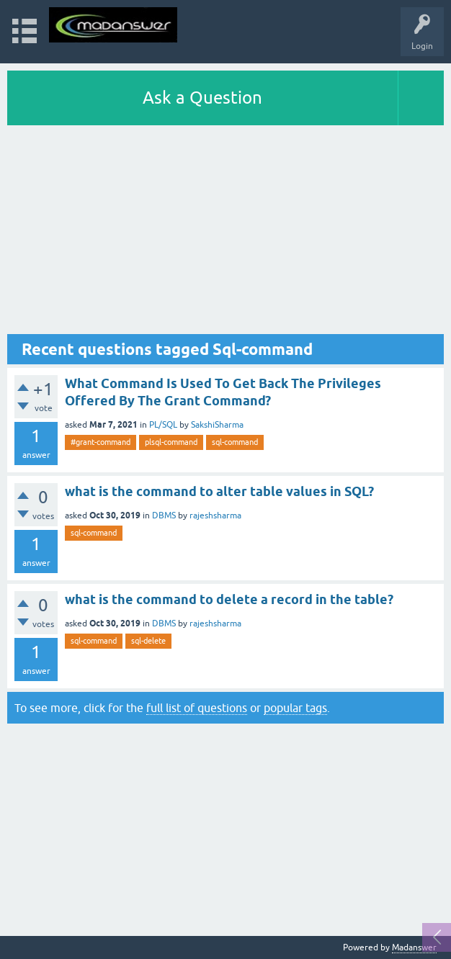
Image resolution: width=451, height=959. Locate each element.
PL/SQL (163, 425)
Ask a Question (202, 97)
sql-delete (148, 640)
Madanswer (414, 947)
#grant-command (100, 442)
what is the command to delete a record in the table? (229, 599)
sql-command (235, 442)
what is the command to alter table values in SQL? (219, 491)
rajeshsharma (215, 515)
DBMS (164, 515)
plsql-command (171, 442)
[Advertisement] (225, 233)
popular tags (295, 707)
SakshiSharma (217, 425)
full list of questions (196, 707)
